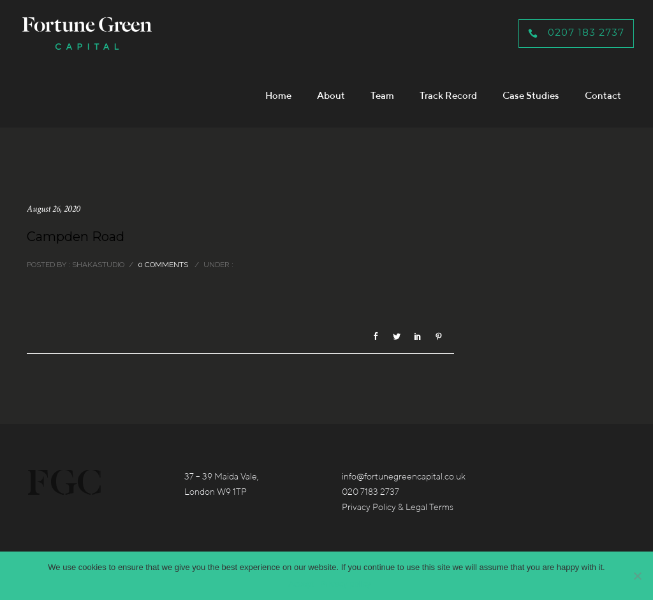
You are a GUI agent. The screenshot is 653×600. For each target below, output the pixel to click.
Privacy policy (345, 584)
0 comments (163, 264)
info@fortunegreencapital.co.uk (404, 476)
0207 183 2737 (576, 32)
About (331, 95)
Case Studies (531, 95)
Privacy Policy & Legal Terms (397, 507)
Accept (301, 584)
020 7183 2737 (370, 492)
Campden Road (75, 236)
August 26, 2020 (53, 209)
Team (382, 95)
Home (278, 95)
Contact (603, 95)
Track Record (448, 95)
